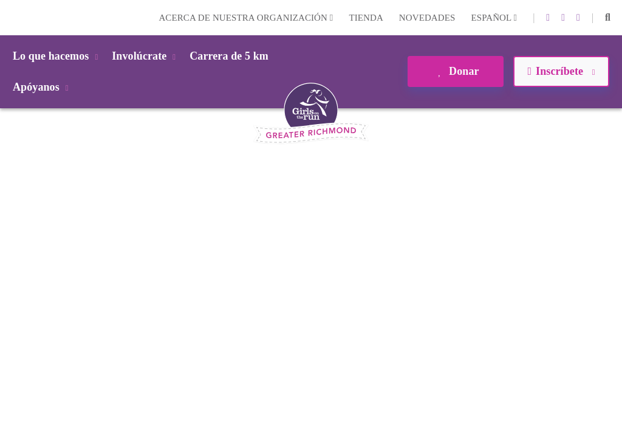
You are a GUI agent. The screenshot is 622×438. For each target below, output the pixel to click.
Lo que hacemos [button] (57, 56)
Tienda (366, 18)
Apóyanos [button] (43, 87)
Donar (455, 71)
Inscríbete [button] (561, 71)
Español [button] (494, 18)
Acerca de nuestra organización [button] (246, 18)
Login (11, 17)
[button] (607, 17)
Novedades (427, 18)
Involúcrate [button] (146, 56)
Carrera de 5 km (229, 56)
